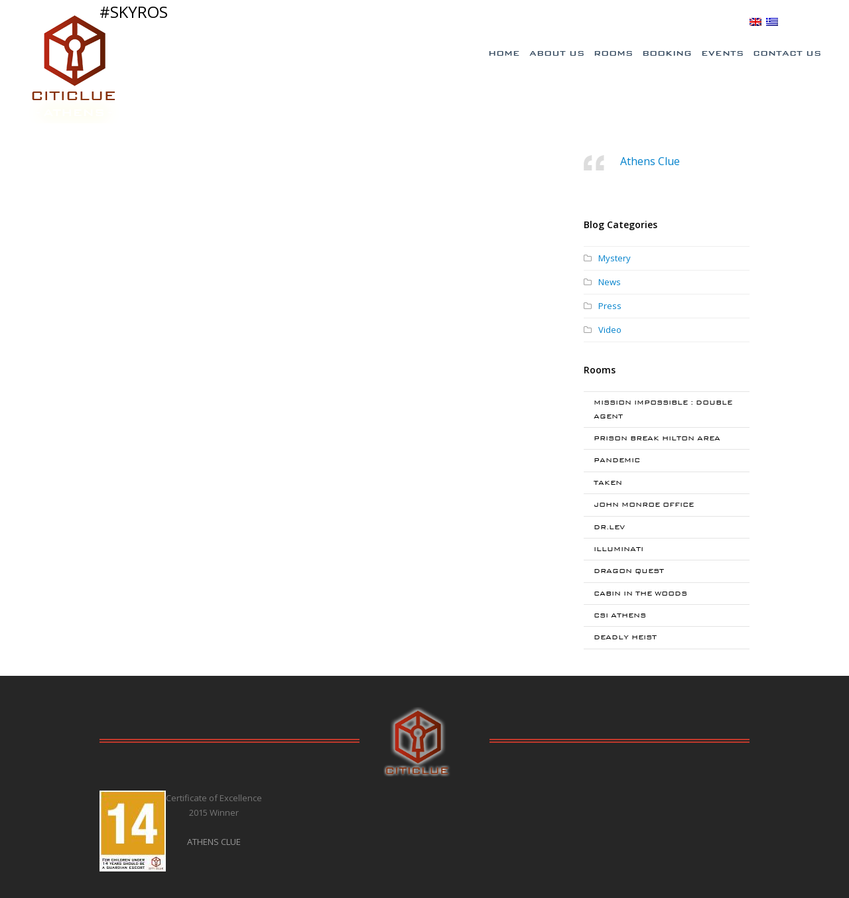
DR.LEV (609, 527)
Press (609, 306)
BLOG (730, 21)
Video (609, 330)
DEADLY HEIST (625, 637)
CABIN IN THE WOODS (640, 593)
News (609, 282)
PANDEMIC (617, 460)
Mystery (614, 258)
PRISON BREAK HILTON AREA (657, 438)
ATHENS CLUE (214, 842)
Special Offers (559, 22)
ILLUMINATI (618, 549)
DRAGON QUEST (629, 570)
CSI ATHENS (620, 615)
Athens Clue (650, 161)
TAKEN (608, 482)
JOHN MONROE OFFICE (644, 504)
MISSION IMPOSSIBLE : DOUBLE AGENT (663, 409)
